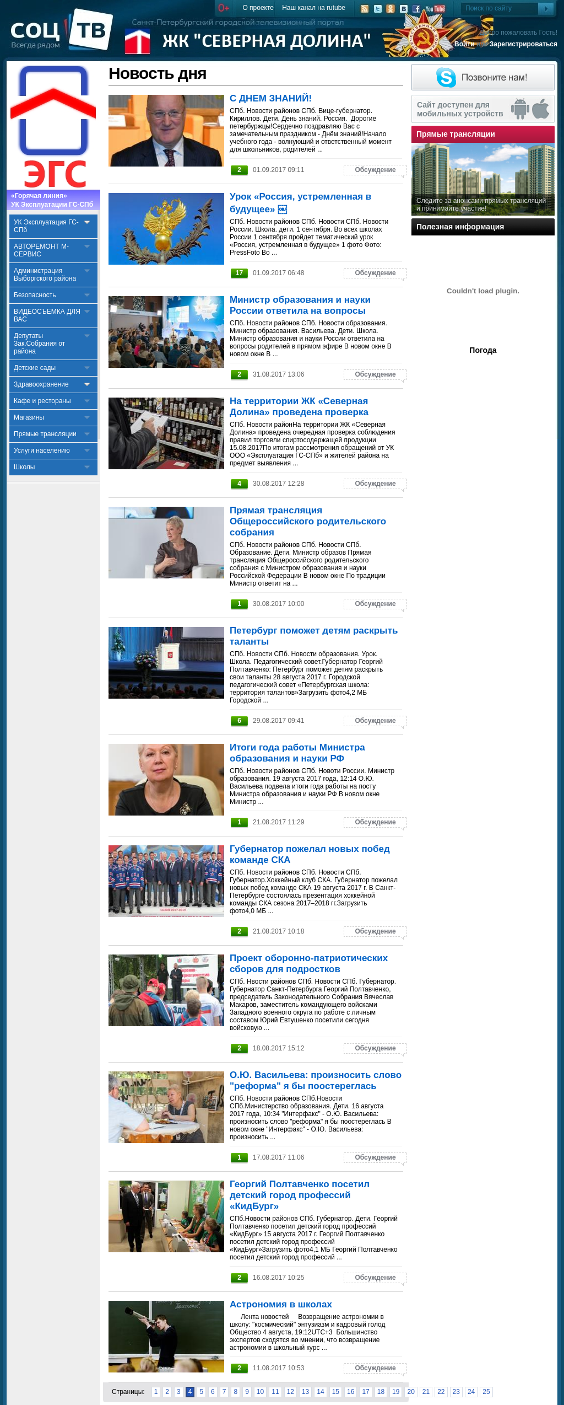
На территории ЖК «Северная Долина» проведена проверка (299, 406)
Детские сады (35, 368)
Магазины (29, 417)
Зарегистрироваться (523, 44)
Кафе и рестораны (42, 401)
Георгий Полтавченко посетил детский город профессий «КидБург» (300, 1195)
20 (410, 1392)
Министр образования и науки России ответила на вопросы (300, 305)
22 (440, 1392)
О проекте (258, 8)
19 (395, 1392)
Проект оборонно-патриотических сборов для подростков (309, 963)
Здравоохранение (41, 384)
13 (305, 1392)
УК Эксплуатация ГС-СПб (46, 226)
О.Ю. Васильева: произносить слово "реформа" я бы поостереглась (316, 1080)
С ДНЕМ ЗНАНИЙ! (271, 98)
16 (350, 1392)
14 (320, 1392)
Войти (464, 44)
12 (290, 1392)
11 (275, 1392)
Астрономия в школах (281, 1304)
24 (471, 1392)
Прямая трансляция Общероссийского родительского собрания (308, 521)
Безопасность (35, 295)
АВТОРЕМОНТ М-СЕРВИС (41, 250)
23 (456, 1392)
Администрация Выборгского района (45, 274)
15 (335, 1392)
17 (365, 1392)
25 (486, 1392)
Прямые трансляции (45, 434)
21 (426, 1392)
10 (260, 1392)
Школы (24, 467)
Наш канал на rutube (313, 8)
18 (380, 1392)
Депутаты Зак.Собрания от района (39, 343)
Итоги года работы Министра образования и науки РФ (297, 753)
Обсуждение (375, 170)
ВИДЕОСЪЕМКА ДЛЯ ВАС (47, 315)
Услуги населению (42, 450)
